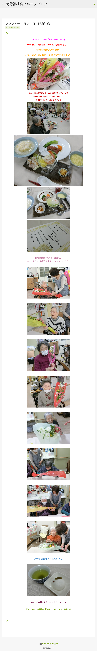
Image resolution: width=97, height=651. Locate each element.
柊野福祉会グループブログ (27, 4)
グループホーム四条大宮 (12, 27)
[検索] (94, 4)
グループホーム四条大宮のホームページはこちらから (48, 609)
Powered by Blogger (48, 644)
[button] (6, 33)
